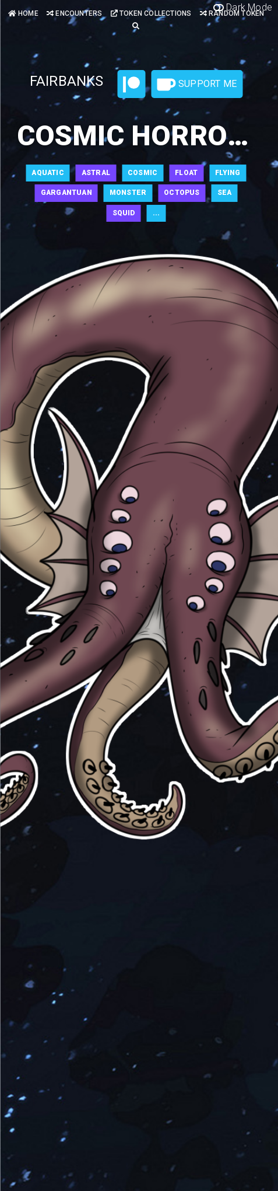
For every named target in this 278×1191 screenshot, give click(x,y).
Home (23, 13)
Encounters (74, 13)
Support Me (197, 84)
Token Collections (151, 13)
